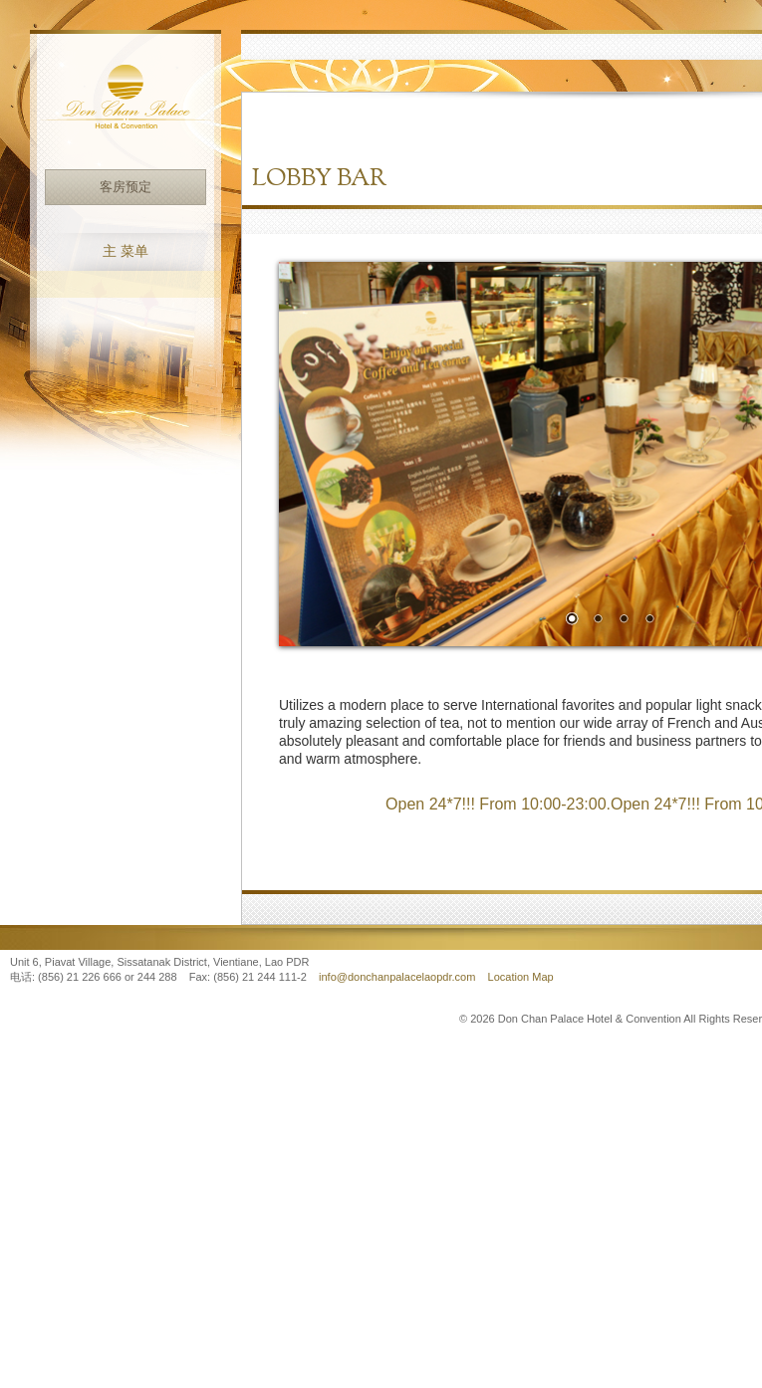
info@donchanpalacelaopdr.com (398, 977)
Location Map (521, 977)
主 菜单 (125, 251)
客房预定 (125, 186)
